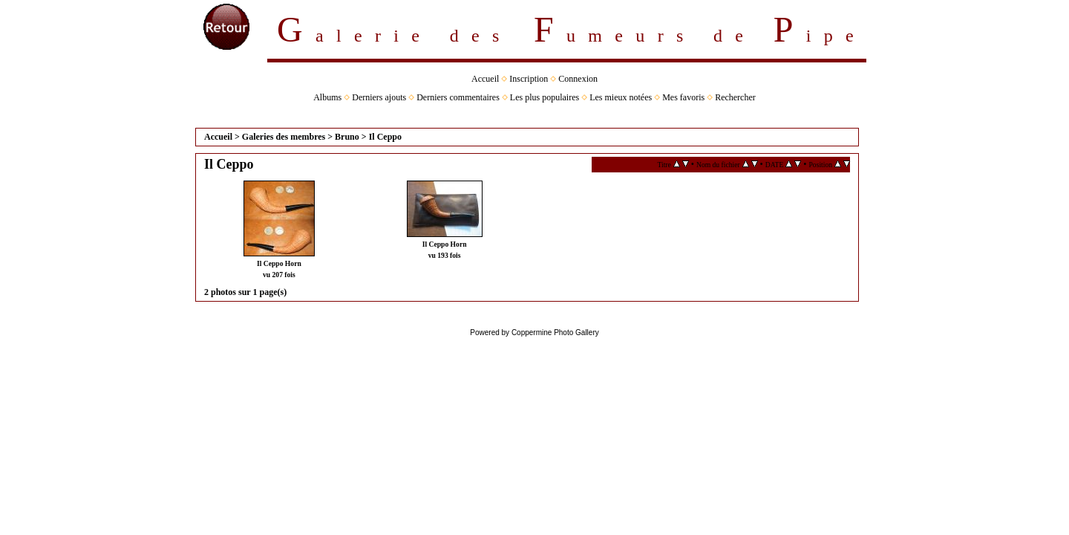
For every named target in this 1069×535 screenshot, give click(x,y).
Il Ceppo (385, 137)
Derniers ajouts (379, 97)
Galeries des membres (283, 137)
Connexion (578, 79)
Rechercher (735, 97)
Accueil (485, 79)
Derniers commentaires (458, 97)
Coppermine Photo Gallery (555, 332)
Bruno (347, 137)
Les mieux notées (620, 97)
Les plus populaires (544, 97)
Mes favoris (683, 97)
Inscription (528, 79)
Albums (327, 97)
